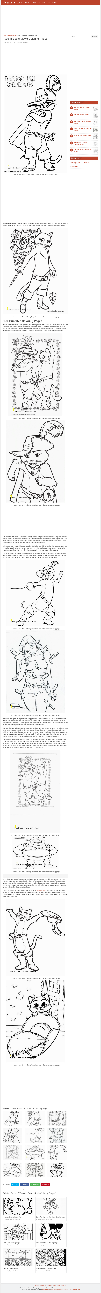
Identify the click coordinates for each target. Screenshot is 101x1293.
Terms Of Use (56, 1285)
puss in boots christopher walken (14, 1189)
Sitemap (37, 1285)
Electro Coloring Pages (81, 114)
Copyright (49, 1285)
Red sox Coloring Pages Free (12, 1217)
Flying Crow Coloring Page (82, 135)
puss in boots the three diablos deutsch (34, 1189)
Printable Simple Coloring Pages (46, 1268)
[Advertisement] (50, 20)
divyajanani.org (12, 2)
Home (27, 2)
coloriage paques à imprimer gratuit (60, 1289)
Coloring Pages (35, 2)
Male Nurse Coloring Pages (11, 1243)
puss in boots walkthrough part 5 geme (56, 1189)
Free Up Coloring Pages (10, 1268)
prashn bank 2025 (75, 1289)
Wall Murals (46, 2)
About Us (63, 1285)
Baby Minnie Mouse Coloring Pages (47, 1243)
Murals (54, 2)
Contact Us (43, 1285)
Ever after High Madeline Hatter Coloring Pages (50, 1217)
